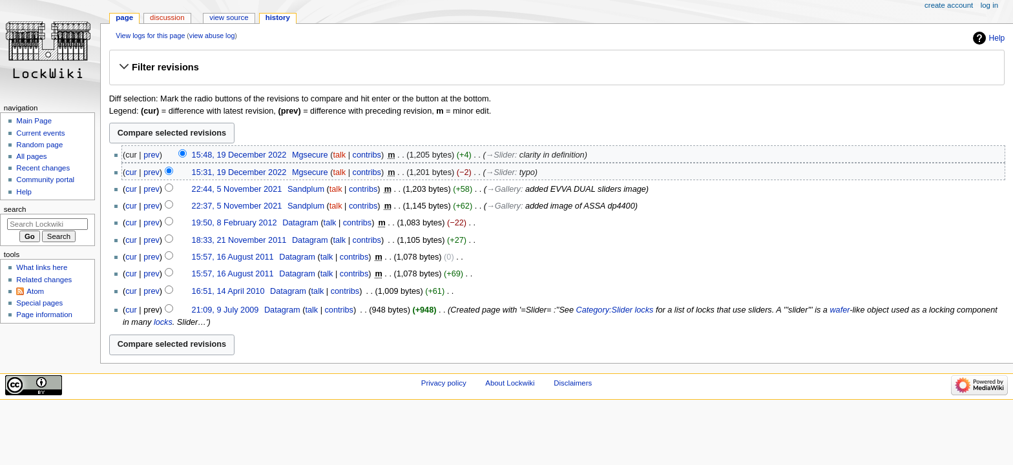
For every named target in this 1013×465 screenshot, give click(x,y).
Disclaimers (573, 383)
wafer (840, 310)
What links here (41, 267)
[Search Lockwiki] (47, 224)
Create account (948, 5)
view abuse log (212, 35)
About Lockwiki (509, 383)
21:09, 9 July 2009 (225, 310)
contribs (367, 155)
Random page (39, 145)
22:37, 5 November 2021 (237, 206)
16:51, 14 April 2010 (228, 291)
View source (228, 17)
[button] (557, 67)
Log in (989, 5)
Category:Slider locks (615, 310)
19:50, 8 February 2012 (234, 222)
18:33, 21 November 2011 (239, 240)
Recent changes (43, 168)
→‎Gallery (503, 189)
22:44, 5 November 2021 (237, 189)
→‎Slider (500, 155)
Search (15, 209)
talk (339, 155)
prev (151, 155)
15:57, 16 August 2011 (233, 257)
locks (163, 322)
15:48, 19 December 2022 (239, 155)
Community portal (45, 179)
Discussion (167, 17)
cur (131, 172)
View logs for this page (150, 35)
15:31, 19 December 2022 (239, 172)
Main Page (34, 121)
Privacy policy (443, 383)
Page (124, 17)
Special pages (39, 303)
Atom (35, 291)
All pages (31, 156)
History (278, 17)
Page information (44, 314)
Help (997, 38)
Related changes (44, 280)
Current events (40, 133)
